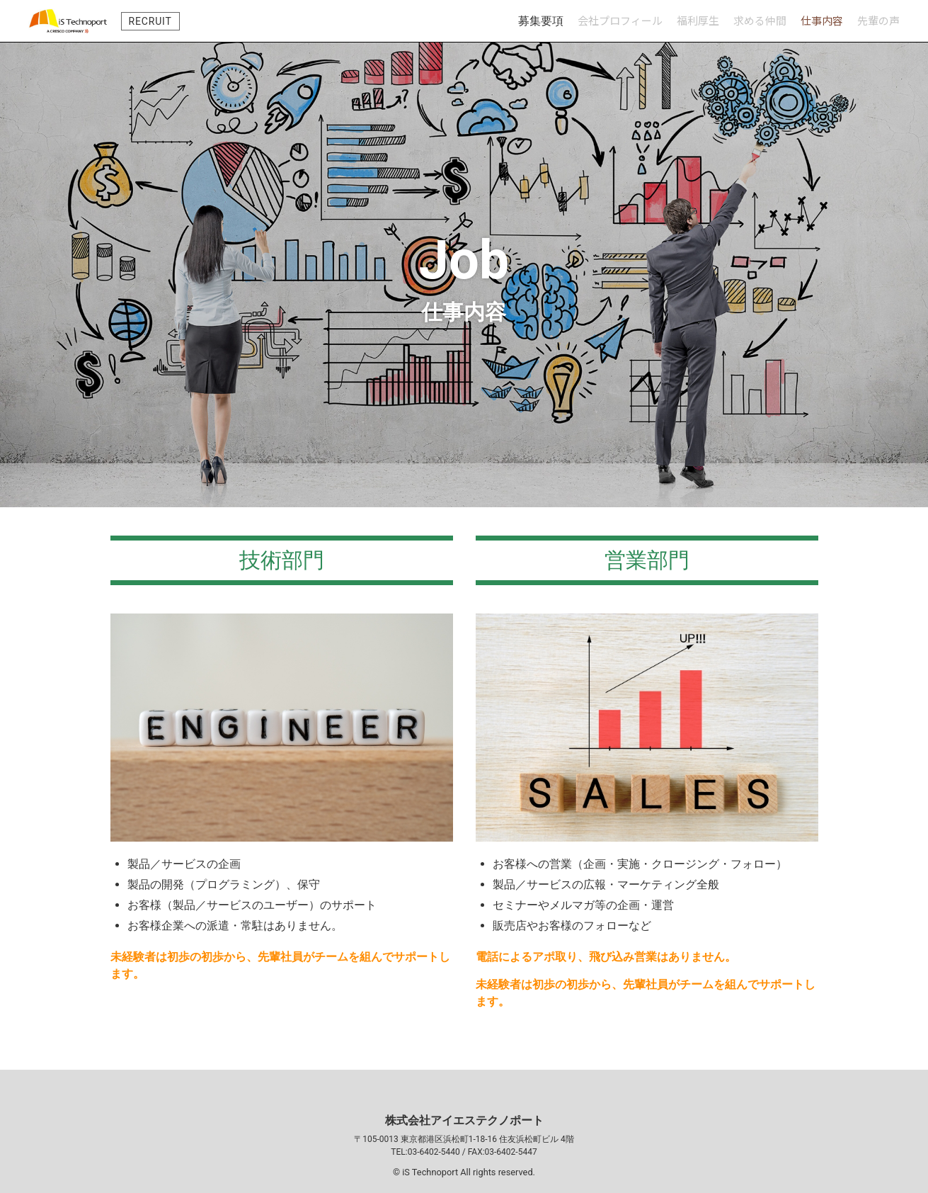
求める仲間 (759, 20)
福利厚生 (698, 20)
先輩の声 (878, 20)
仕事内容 (822, 20)
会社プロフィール (620, 20)
